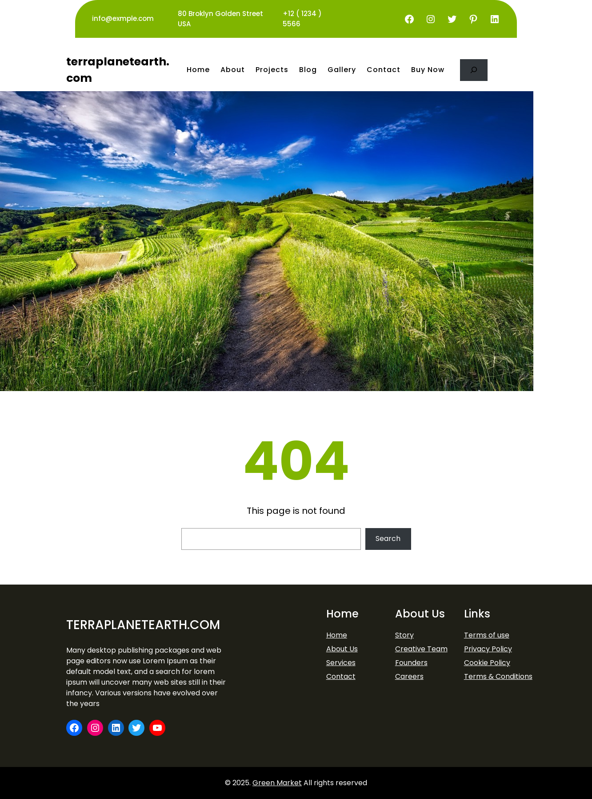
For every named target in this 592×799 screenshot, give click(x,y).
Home (336, 635)
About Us (342, 649)
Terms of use (486, 635)
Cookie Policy (487, 663)
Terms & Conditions (498, 676)
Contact (341, 676)
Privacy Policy (488, 649)
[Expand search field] (474, 70)
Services (341, 663)
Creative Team (421, 649)
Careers (409, 676)
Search (388, 538)
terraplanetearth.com (143, 625)
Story (404, 635)
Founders (411, 663)
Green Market (277, 783)
